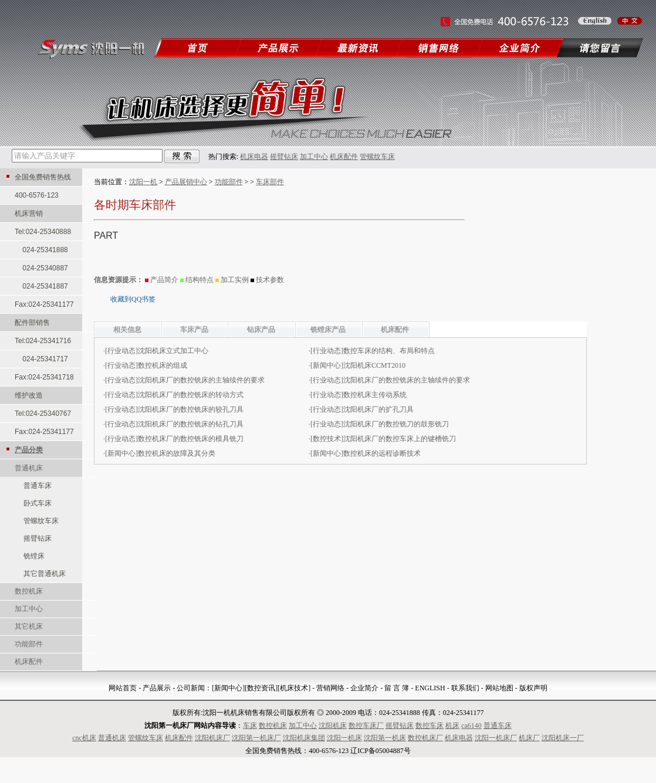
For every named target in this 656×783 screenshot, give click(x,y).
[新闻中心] (228, 688)
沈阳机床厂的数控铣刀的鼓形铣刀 (396, 424)
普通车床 (37, 486)
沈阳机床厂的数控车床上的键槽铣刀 (399, 439)
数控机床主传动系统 (375, 395)
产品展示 (157, 688)
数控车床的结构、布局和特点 (389, 351)
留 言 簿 (396, 688)
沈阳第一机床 (385, 738)
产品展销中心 (186, 182)
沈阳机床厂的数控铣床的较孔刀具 (191, 409)
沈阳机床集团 (304, 738)
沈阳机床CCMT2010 (374, 365)
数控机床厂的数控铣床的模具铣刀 (191, 439)
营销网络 (330, 688)
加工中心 (314, 156)
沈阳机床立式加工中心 (173, 351)
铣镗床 (34, 556)
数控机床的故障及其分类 (176, 453)
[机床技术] (294, 688)
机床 (452, 725)
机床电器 (254, 156)
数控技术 (327, 439)
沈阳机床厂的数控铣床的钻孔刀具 (191, 424)
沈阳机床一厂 (563, 738)
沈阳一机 (143, 182)
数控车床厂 (366, 725)
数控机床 (29, 591)
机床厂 (529, 738)
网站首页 (123, 688)
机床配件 (344, 156)
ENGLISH (430, 688)
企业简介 (364, 688)
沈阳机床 (333, 725)
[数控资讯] (261, 688)
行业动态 (121, 351)
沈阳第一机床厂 (256, 738)
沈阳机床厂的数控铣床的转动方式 (191, 395)
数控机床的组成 (162, 365)
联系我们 (465, 688)
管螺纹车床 (377, 156)
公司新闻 (191, 688)
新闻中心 (327, 365)
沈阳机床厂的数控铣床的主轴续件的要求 (201, 380)
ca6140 (471, 725)
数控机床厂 (425, 738)
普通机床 (29, 468)
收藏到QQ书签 (132, 299)
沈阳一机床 (344, 738)
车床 (250, 725)
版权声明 (533, 688)
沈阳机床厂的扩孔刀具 (378, 409)
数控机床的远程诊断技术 (382, 453)
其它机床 (29, 626)
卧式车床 (37, 503)
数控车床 (429, 725)
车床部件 (270, 182)
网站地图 (499, 688)
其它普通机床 (44, 574)
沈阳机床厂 (212, 738)
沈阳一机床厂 (496, 738)
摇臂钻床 (284, 156)
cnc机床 (84, 738)
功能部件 (29, 644)
